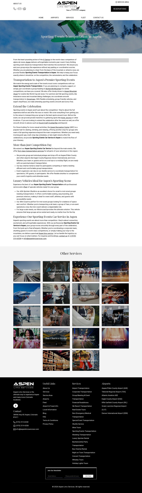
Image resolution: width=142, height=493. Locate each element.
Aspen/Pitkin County (68, 155)
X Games (46, 60)
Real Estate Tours (56, 293)
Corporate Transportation (56, 271)
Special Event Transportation (115, 293)
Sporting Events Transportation (84, 431)
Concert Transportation (115, 338)
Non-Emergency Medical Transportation (86, 294)
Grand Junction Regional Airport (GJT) (114, 408)
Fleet (45, 402)
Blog (44, 413)
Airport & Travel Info (50, 406)
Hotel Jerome (66, 118)
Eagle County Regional (42, 158)
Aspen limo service (46, 233)
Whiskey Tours (56, 360)
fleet (25, 187)
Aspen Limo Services (67, 487)
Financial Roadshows (115, 271)
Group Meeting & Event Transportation (85, 271)
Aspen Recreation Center (59, 127)
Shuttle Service (27, 316)
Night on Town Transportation (85, 338)
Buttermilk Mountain (53, 89)
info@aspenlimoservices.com (35, 239)
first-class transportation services (31, 151)
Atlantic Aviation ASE (110, 395)
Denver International (59, 158)
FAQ (44, 417)
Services (46, 392)
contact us (63, 236)
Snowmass (31, 99)
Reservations (119, 9)
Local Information (50, 410)
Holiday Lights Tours (85, 360)
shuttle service (47, 171)
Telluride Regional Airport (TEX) (114, 392)
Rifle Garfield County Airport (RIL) (114, 402)
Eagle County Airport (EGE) (112, 399)
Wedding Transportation (85, 316)
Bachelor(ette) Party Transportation (27, 338)
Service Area (123, 2)
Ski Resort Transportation (27, 293)
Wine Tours (56, 316)
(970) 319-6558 (20, 422)
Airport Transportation (27, 271)
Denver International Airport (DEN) (115, 413)
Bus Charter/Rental (56, 338)
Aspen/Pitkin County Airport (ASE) (115, 388)
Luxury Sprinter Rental (115, 316)
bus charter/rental (27, 166)
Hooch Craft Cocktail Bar (48, 123)
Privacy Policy (48, 424)
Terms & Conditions (50, 420)
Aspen (28, 62)
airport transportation (38, 163)
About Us (17, 4)
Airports (46, 399)
